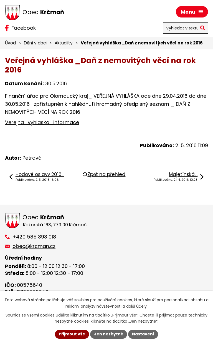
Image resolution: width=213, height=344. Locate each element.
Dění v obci (35, 43)
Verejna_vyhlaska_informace (42, 122)
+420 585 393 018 (34, 236)
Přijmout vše (72, 334)
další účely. (137, 306)
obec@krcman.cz (33, 246)
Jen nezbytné (108, 334)
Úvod (10, 43)
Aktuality (64, 43)
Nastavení (143, 334)
